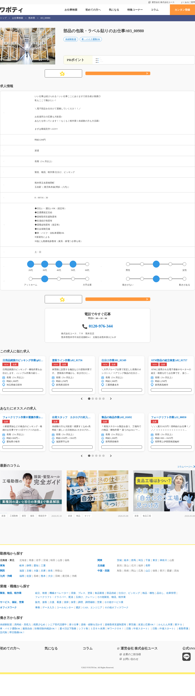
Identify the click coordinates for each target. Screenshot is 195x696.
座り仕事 (79, 645)
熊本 (45, 596)
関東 (100, 579)
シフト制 (100, 650)
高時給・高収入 (24, 645)
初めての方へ (93, 9)
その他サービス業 (120, 623)
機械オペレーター (61, 613)
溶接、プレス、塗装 (85, 613)
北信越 (101, 585)
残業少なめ (42, 645)
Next (111, 406)
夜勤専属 (33, 654)
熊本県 (31, 18)
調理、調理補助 (90, 623)
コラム (155, 9)
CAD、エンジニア (97, 628)
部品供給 (117, 613)
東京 (158, 579)
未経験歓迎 (70, 43)
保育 (76, 623)
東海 (2, 585)
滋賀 (22, 590)
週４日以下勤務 (83, 650)
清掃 (68, 623)
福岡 (22, 596)
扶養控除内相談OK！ (59, 650)
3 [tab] (96, 406)
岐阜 (22, 585)
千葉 (150, 579)
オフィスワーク (9, 628)
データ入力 (49, 628)
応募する (118, 77)
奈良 (52, 590)
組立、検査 (41, 613)
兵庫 (45, 590)
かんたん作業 (178, 645)
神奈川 (167, 579)
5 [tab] (103, 406)
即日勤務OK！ (59, 654)
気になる (114, 9)
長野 (150, 585)
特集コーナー (135, 9)
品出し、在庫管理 (176, 613)
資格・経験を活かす (98, 645)
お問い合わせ (130, 680)
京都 (29, 590)
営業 (104, 623)
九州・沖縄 (6, 596)
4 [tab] (99, 406)
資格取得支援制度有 (124, 645)
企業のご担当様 (132, 676)
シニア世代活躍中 (61, 645)
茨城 (119, 579)
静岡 (29, 585)
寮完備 (142, 645)
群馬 (134, 579)
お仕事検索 (71, 9)
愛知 (37, 585)
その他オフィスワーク (122, 628)
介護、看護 (57, 623)
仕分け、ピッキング (136, 613)
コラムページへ (185, 478)
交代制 (45, 654)
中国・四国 (104, 590)
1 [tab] (89, 406)
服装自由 (39, 650)
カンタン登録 (182, 9)
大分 (52, 596)
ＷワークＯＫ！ (135, 650)
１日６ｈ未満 (115, 650)
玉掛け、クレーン (89, 617)
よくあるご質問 (188, 2)
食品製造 (104, 613)
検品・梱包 (157, 613)
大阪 (37, 590)
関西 (2, 590)
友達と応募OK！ (158, 645)
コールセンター (67, 628)
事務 (37, 628)
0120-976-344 (101, 329)
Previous (81, 406)
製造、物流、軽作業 (11, 613)
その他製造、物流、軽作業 (117, 617)
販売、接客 (41, 623)
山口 (150, 590)
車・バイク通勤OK (91, 43)
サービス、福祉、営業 (13, 623)
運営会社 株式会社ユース (163, 2)
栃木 (127, 579)
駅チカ (4, 650)
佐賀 (29, 596)
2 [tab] (92, 406)
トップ (3, 18)
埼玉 (142, 579)
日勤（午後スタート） (13, 654)
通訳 (81, 628)
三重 (45, 585)
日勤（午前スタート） (159, 650)
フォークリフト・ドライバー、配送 (55, 617)
